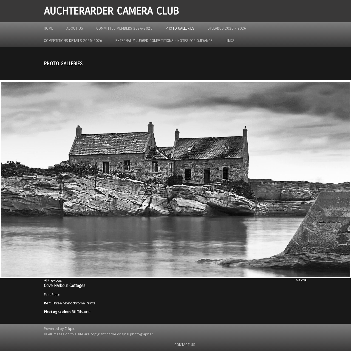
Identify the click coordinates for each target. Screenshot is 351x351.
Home (48, 28)
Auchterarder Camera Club (111, 11)
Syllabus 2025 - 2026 (227, 28)
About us (74, 28)
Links (230, 40)
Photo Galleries (180, 28)
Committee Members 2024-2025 (124, 28)
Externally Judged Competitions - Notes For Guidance (164, 40)
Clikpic (69, 328)
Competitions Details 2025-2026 (73, 40)
